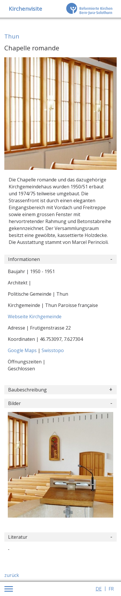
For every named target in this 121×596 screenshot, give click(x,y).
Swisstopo (53, 350)
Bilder (14, 403)
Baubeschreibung (27, 390)
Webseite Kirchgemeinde (35, 316)
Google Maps (23, 350)
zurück (11, 575)
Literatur (17, 537)
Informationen (24, 259)
